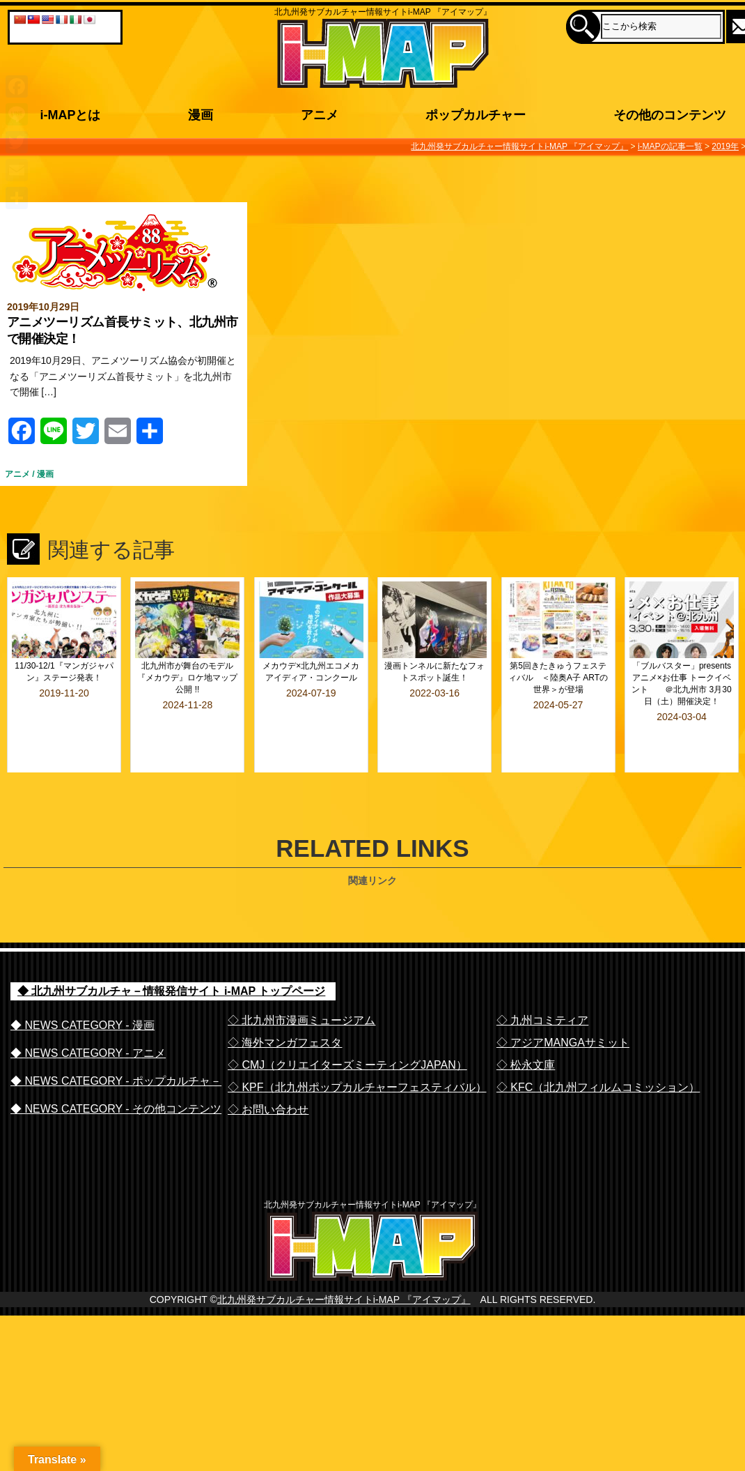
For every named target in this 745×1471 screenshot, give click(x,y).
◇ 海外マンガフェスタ (285, 1010)
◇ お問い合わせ (268, 1077)
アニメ (17, 474)
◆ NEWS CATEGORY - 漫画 (82, 993)
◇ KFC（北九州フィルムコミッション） (598, 1055)
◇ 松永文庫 (525, 1033)
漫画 (45, 474)
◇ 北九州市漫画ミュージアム (301, 988)
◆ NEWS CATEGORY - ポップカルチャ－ (115, 1049)
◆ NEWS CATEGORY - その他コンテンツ (115, 1077)
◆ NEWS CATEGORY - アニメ (88, 1021)
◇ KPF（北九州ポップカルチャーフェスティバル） (357, 1055)
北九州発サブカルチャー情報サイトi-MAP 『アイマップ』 (344, 1291)
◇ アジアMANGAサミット (562, 1010)
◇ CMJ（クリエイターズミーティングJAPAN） (347, 1033)
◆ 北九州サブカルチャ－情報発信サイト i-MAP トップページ (171, 960)
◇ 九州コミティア (542, 988)
